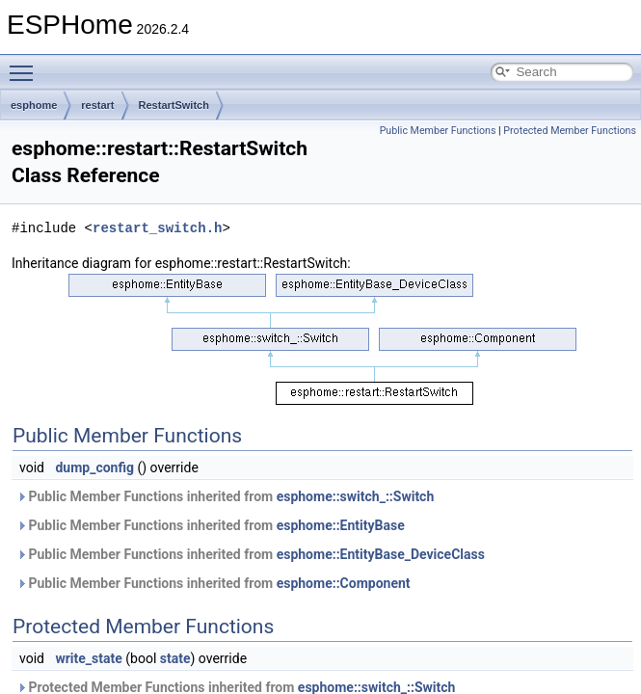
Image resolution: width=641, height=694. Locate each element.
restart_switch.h (157, 228)
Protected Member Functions (569, 130)
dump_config (94, 467)
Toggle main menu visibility (26, 64)
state (175, 658)
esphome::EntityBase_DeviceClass (381, 554)
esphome (34, 105)
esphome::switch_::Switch (356, 496)
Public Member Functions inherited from (225, 496)
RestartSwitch (174, 105)
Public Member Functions (438, 130)
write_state (88, 658)
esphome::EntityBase (341, 525)
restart (97, 105)
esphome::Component (344, 583)
